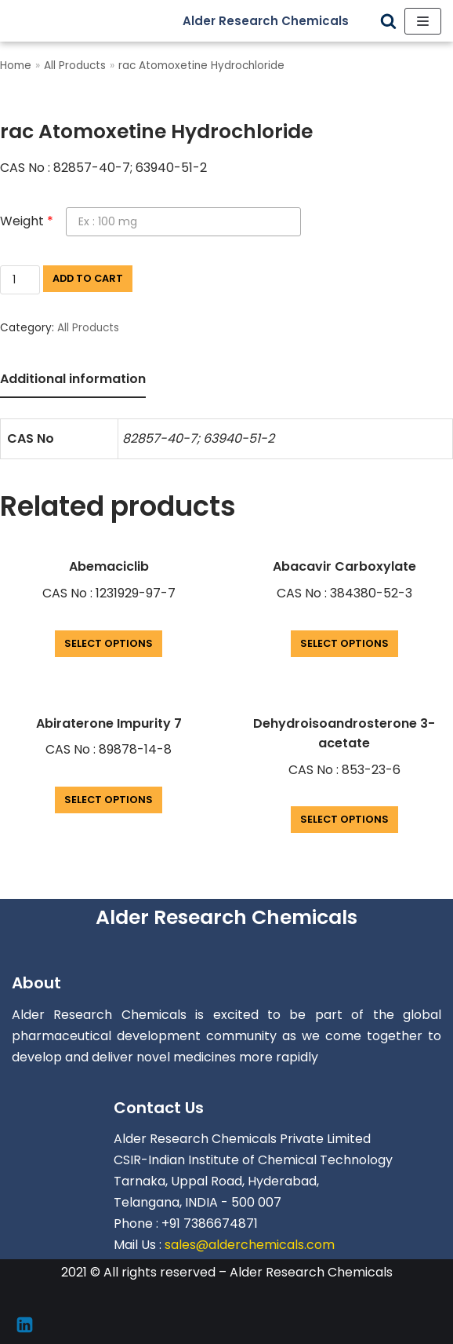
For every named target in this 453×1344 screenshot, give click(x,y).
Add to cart (88, 278)
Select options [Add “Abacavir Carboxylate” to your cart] (344, 643)
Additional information (73, 379)
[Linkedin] (25, 1325)
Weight (26, 221)
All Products (75, 65)
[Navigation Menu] (422, 21)
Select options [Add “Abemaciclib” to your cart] (108, 643)
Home (15, 65)
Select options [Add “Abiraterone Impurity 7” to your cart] (108, 799)
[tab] (73, 380)
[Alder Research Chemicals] (277, 21)
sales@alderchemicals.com (250, 1245)
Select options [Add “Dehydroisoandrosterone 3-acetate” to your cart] (344, 819)
